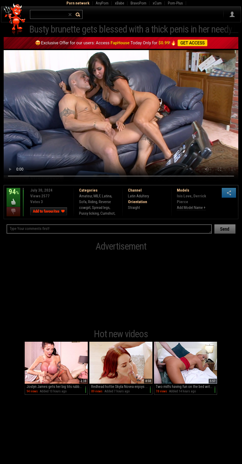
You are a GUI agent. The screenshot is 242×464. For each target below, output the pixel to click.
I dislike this (13, 211)
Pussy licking (89, 213)
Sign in (232, 14)
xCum (157, 3)
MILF (97, 196)
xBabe (119, 3)
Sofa (82, 201)
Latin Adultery (138, 196)
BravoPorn (138, 3)
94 (13, 195)
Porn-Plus (175, 3)
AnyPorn (102, 3)
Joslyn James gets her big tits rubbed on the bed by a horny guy (57, 386)
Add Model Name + (191, 207)
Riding (92, 201)
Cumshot (107, 213)
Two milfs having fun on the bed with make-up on (186, 386)
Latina (106, 196)
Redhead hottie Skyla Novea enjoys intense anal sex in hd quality (121, 386)
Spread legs (101, 207)
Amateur (85, 196)
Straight (134, 207)
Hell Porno (15, 19)
